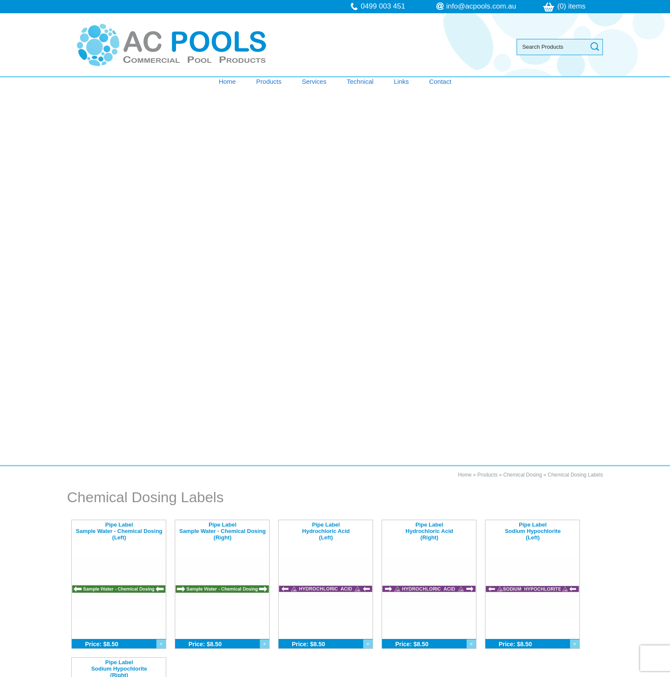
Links (401, 81)
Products (269, 81)
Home (227, 81)
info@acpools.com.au (481, 6)
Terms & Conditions (113, 589)
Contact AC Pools (335, 486)
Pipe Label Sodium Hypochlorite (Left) (533, 152)
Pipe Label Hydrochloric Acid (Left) (326, 152)
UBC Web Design (424, 672)
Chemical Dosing (522, 96)
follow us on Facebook (404, 606)
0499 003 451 (383, 6)
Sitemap (223, 672)
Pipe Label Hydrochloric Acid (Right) (429, 152)
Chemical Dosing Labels (575, 96)
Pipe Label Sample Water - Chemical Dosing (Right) (222, 152)
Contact (440, 81)
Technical (360, 81)
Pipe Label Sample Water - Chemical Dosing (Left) (119, 152)
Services (314, 81)
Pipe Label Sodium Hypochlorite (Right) (119, 290)
